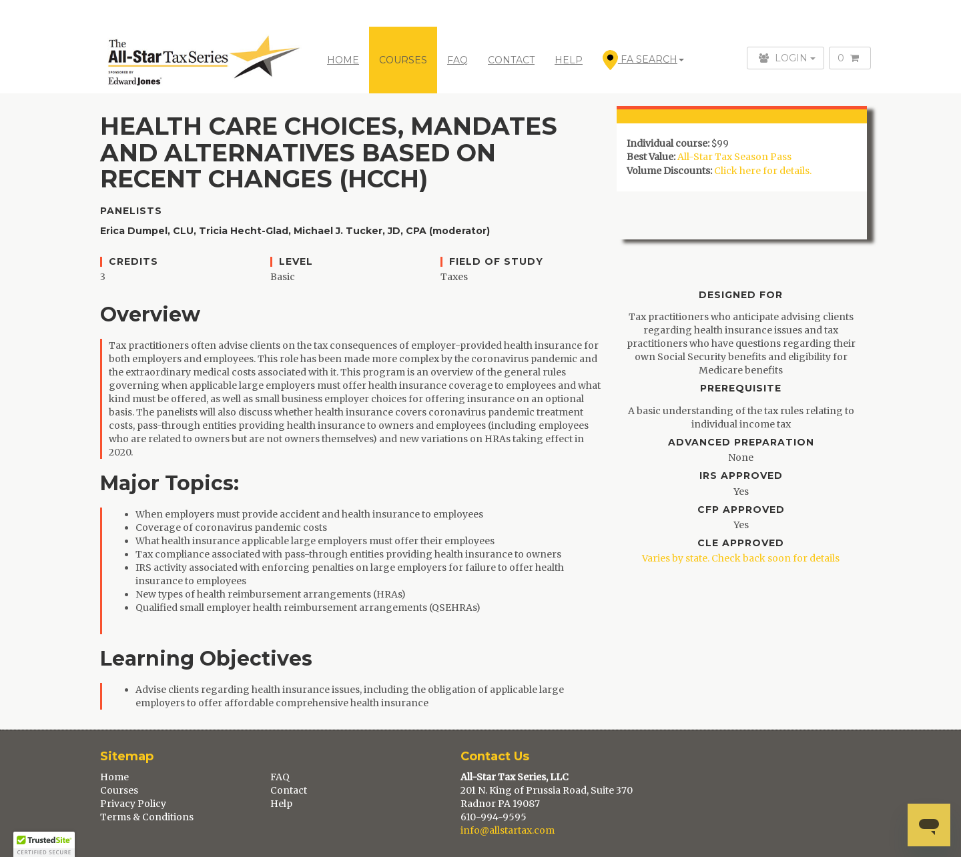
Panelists (131, 211)
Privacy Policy (133, 804)
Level (296, 262)
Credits (133, 262)
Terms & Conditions (147, 817)
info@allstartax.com (507, 830)
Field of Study (496, 262)
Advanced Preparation (741, 443)
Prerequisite (740, 388)
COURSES (403, 60)
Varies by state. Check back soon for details (741, 558)
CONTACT (511, 60)
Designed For (741, 295)
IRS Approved (741, 476)
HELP (569, 60)
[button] (44, 844)
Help (281, 804)
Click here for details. (763, 171)
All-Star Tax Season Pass (734, 157)
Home (343, 60)
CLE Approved (740, 543)
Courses (119, 790)
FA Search (643, 60)
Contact (288, 790)
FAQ (457, 60)
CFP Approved (741, 510)
